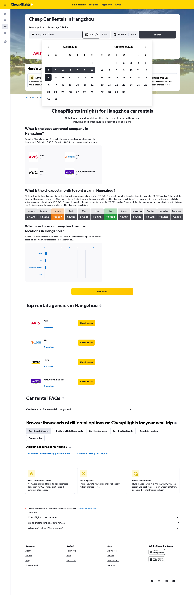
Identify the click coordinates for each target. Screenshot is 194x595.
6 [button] (77, 70)
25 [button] (62, 92)
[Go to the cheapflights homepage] (22, 4)
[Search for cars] (5, 27)
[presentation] (100, 305)
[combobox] (37, 27)
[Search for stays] (5, 20)
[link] (102, 291)
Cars (26, 97)
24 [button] (55, 92)
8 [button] (92, 70)
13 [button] (77, 77)
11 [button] (63, 77)
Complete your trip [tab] (148, 431)
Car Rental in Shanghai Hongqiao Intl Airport (48, 453)
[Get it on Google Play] (157, 555)
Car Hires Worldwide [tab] (123, 431)
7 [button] (84, 70)
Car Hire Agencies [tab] (98, 431)
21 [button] (85, 84)
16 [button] (48, 84)
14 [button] (85, 77)
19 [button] (70, 84)
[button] (5, 4)
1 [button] (92, 63)
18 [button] (63, 84)
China (41, 97)
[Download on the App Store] (157, 562)
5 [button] (70, 70)
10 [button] (55, 77)
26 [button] (70, 92)
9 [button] (48, 77)
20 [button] (77, 84)
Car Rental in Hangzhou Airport (92, 453)
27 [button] (77, 92)
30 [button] (48, 99)
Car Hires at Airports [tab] (38, 431)
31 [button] (55, 99)
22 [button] (92, 84)
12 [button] (70, 77)
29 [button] (92, 92)
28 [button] (84, 92)
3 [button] (55, 70)
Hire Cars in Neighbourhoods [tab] (69, 431)
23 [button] (48, 92)
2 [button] (48, 70)
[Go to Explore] (5, 33)
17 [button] (55, 84)
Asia (33, 97)
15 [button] (92, 77)
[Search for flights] (5, 14)
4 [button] (63, 70)
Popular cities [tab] (35, 438)
